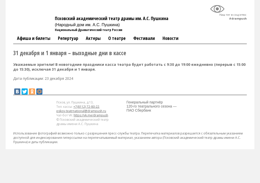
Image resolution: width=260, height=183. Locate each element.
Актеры (93, 38)
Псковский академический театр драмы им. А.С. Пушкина (111, 21)
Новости (170, 38)
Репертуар (68, 38)
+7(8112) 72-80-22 (86, 106)
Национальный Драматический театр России (88, 29)
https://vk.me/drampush (91, 115)
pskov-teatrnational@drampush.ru (81, 111)
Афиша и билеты (33, 38)
